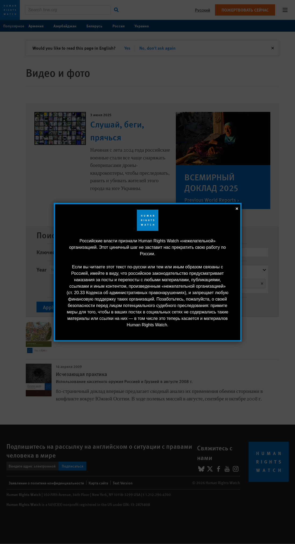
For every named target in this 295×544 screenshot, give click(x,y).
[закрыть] (237, 208)
